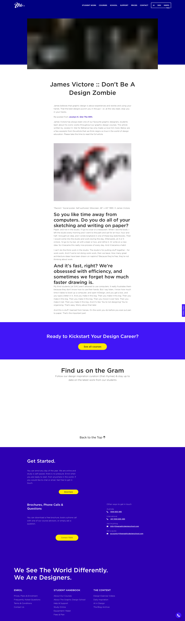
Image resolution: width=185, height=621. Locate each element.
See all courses (92, 346)
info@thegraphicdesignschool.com (123, 526)
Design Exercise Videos (104, 596)
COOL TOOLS (183, 310)
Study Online (60, 607)
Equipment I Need (62, 611)
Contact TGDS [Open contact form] (67, 538)
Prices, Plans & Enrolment (26, 596)
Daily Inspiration (100, 600)
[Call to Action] (178, 615)
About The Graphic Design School (69, 600)
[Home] (18, 5)
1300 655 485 (114, 512)
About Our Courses (63, 596)
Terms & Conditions (23, 603)
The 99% (88, 117)
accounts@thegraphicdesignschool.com (125, 534)
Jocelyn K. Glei (76, 117)
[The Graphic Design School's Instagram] (92, 409)
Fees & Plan (59, 614)
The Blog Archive (101, 607)
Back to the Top (92, 437)
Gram (115, 370)
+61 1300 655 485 (116, 519)
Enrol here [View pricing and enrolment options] (68, 492)
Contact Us (19, 607)
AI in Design (99, 603)
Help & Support (61, 603)
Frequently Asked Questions (27, 600)
